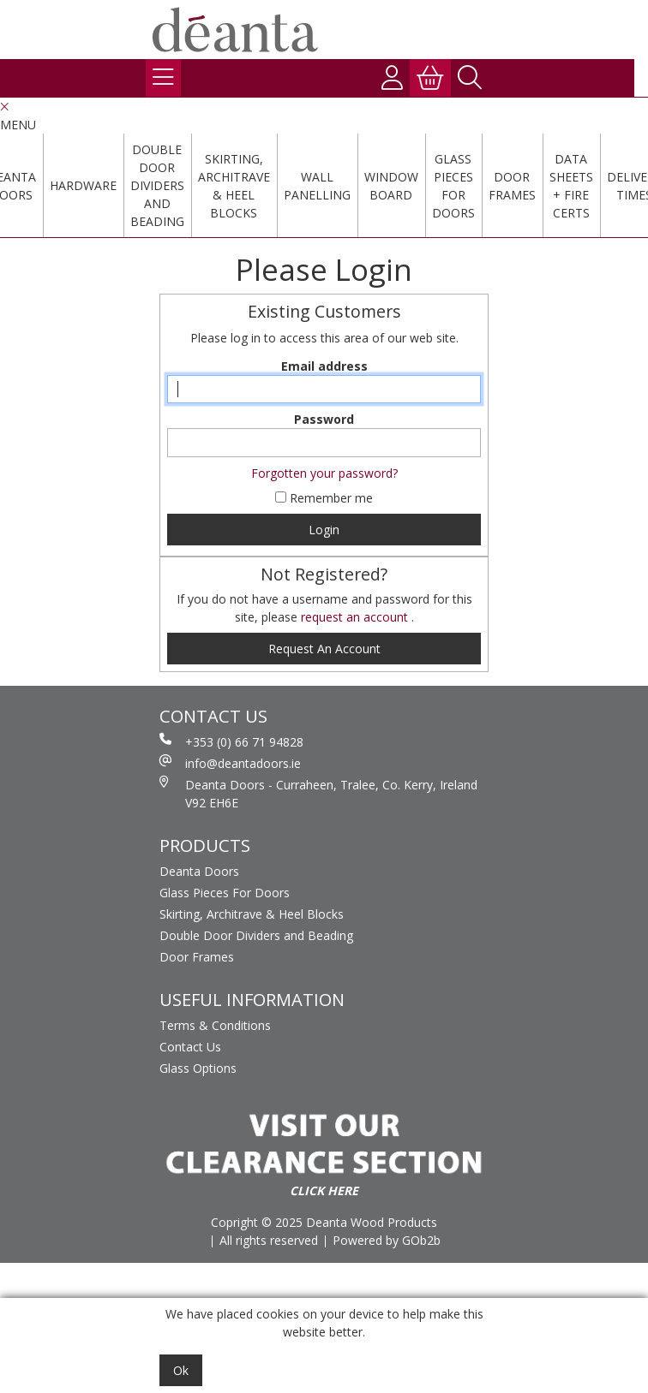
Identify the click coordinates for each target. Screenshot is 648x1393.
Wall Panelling (317, 186)
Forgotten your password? (324, 473)
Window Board (391, 186)
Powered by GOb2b (387, 1240)
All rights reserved (268, 1240)
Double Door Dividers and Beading (157, 185)
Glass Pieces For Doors (453, 186)
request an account (356, 617)
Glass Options (198, 1068)
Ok (181, 1370)
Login (324, 529)
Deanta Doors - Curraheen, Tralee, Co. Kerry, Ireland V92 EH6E (318, 793)
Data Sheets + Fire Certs (571, 186)
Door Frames (512, 186)
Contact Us (190, 1047)
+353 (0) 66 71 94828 (231, 741)
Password (324, 419)
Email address (324, 366)
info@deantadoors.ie (230, 762)
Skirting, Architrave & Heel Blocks (234, 186)
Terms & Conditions (215, 1025)
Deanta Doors (199, 871)
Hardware (83, 185)
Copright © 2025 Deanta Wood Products (324, 1222)
